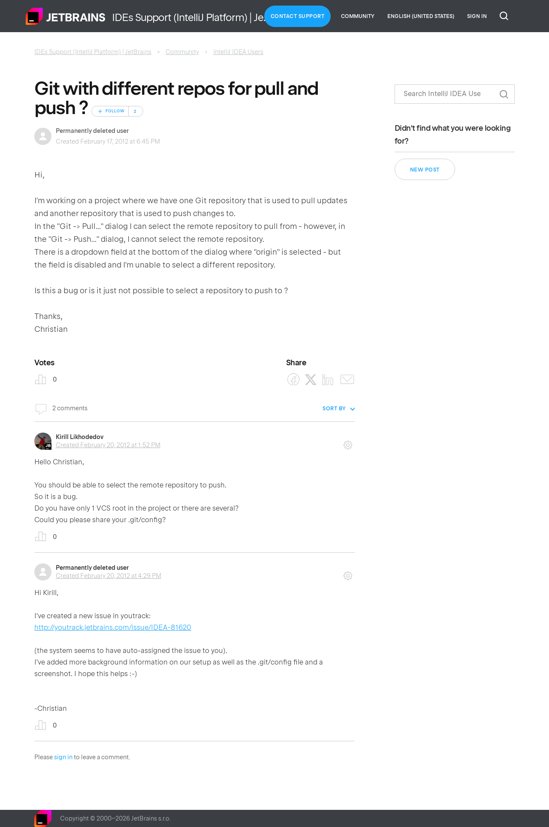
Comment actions (348, 442)
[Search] (455, 94)
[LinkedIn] (327, 379)
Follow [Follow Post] (115, 111)
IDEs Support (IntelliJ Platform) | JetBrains (92, 51)
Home (66, 16)
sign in (63, 757)
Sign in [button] (477, 16)
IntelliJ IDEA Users (238, 51)
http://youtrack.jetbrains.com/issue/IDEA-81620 (112, 627)
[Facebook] (293, 379)
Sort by (334, 409)
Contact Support (298, 16)
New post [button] (425, 170)
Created (108, 445)
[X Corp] (310, 379)
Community (357, 16)
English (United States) (420, 16)
